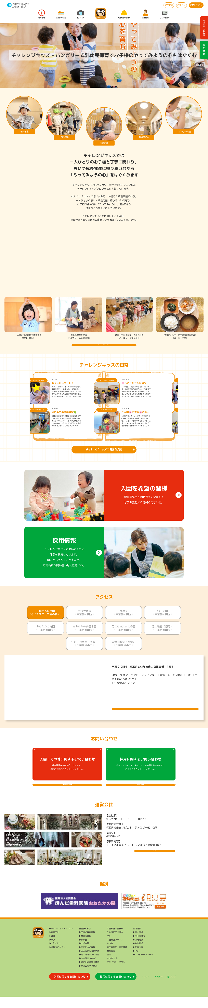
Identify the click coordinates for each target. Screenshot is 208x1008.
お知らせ (181, 5)
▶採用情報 (138, 951)
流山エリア (25, 4)
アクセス (169, 5)
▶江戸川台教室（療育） (90, 973)
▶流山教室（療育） (88, 969)
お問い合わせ (196, 5)
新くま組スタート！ (79, 388)
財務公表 (111, 962)
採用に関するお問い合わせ (116, 988)
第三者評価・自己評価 (117, 958)
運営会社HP (155, 865)
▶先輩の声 (138, 958)
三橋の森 (15, 6)
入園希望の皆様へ (124, 14)
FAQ (108, 947)
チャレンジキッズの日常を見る (104, 455)
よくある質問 (165, 14)
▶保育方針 (54, 943)
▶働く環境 (138, 943)
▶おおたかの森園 (87, 958)
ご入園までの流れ (115, 943)
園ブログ (80, 14)
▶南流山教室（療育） (89, 977)
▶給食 (52, 951)
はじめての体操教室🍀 (80, 418)
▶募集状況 (138, 954)
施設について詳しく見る (155, 712)
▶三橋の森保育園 (87, 943)
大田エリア (16, 4)
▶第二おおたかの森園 (89, 966)
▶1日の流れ (55, 954)
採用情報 (145, 14)
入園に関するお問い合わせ (70, 988)
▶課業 (52, 947)
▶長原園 (83, 951)
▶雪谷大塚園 (85, 947)
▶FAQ (135, 962)
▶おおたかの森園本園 (89, 962)
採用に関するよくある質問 (140, 793)
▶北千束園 (84, 954)
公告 (109, 966)
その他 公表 (112, 969)
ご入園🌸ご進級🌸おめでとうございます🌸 (152, 418)
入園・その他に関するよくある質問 (67, 793)
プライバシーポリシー (117, 973)
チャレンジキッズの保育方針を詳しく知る (104, 348)
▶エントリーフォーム (143, 966)
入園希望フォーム (115, 951)
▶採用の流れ (139, 947)
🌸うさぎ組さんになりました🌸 (152, 388)
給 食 (23, 6)
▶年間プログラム (57, 958)
